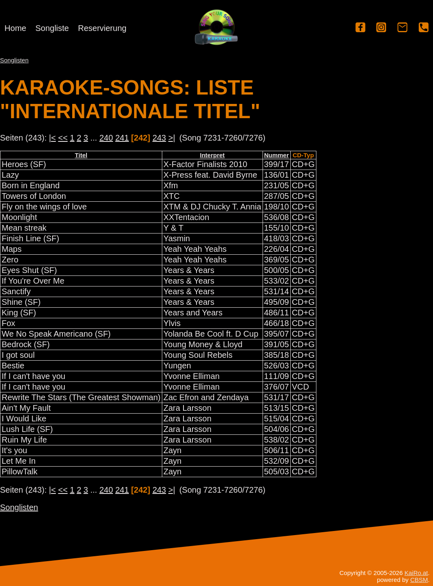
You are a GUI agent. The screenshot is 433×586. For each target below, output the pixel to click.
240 (106, 137)
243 (159, 137)
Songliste (52, 28)
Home (15, 28)
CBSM (419, 579)
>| (171, 137)
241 (122, 137)
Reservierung (102, 28)
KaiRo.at (416, 572)
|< (52, 137)
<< (63, 137)
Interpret (212, 155)
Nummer (276, 155)
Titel (81, 155)
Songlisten (14, 60)
